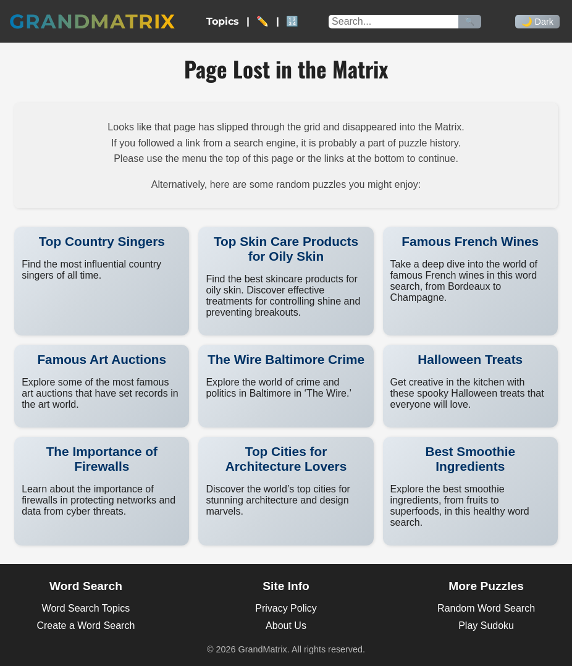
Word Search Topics (86, 608)
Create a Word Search (85, 625)
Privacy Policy (286, 608)
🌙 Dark (537, 22)
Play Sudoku (486, 625)
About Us (286, 625)
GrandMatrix (92, 21)
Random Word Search (486, 608)
